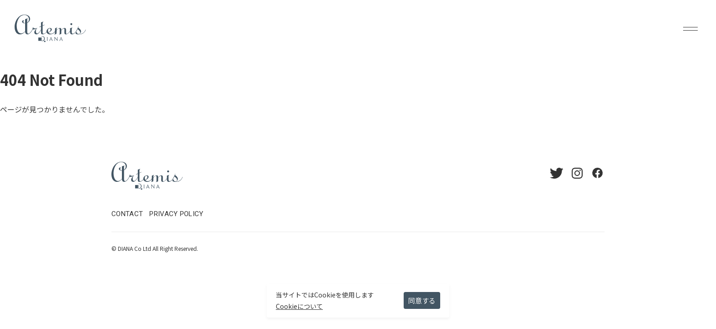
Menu (690, 28)
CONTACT (127, 214)
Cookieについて (299, 306)
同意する (422, 300)
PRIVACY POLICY (176, 214)
